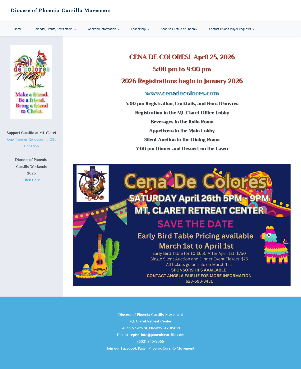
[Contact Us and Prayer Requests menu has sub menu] (232, 29)
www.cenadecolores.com (182, 93)
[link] (182, 167)
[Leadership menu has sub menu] (140, 29)
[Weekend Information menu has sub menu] (103, 29)
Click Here (31, 180)
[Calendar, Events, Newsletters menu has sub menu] (54, 29)
